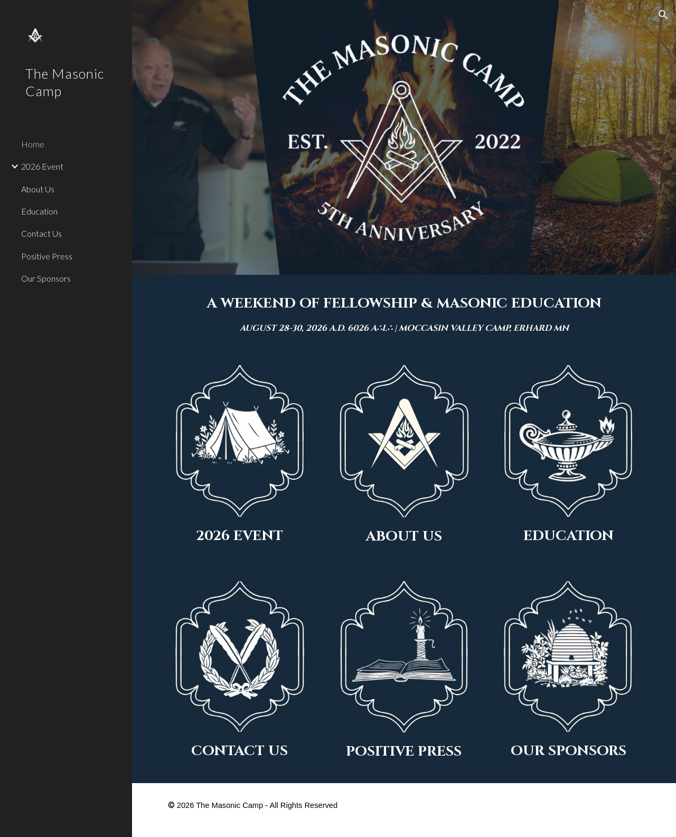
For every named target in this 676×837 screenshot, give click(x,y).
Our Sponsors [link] (46, 278)
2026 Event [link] (42, 166)
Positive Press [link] (46, 256)
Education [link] (39, 211)
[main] (404, 313)
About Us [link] (37, 189)
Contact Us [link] (41, 233)
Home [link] (32, 144)
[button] (663, 14)
